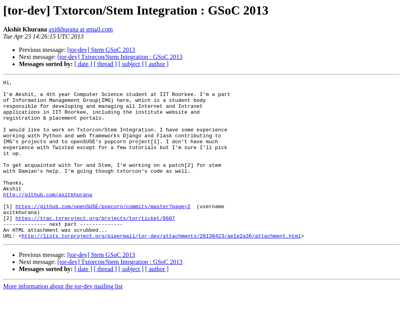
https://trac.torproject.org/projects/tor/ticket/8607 (95, 246)
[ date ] (83, 64)
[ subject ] (131, 64)
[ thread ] (105, 64)
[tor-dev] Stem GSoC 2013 (101, 49)
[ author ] (157, 64)
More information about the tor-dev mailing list (63, 318)
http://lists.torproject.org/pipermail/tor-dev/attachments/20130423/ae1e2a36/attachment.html (161, 267)
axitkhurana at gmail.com (81, 29)
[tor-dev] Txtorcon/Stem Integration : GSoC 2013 (120, 57)
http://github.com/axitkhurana (47, 218)
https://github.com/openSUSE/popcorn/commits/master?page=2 (102, 232)
